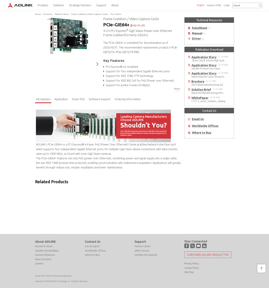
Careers (39, 263)
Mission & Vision (44, 246)
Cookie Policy (191, 267)
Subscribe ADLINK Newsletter (208, 254)
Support (140, 241)
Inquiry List (214, 5)
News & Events (43, 259)
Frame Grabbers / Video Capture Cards (89, 14)
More (177, 88)
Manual (197, 33)
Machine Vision (62, 14)
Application (61, 99)
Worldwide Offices (205, 126)
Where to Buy (201, 132)
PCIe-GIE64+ (116, 14)
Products (48, 14)
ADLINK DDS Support (146, 254)
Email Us (198, 119)
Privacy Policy (191, 263)
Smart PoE (78, 99)
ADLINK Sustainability (47, 250)
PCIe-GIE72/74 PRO (127, 52)
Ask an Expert (92, 246)
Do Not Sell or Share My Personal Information (53, 276)
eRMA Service (142, 250)
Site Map (189, 272)
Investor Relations (45, 254)
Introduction (43, 99)
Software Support (100, 99)
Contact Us (93, 241)
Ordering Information (128, 99)
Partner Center (143, 246)
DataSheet (199, 28)
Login (227, 5)
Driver (196, 38)
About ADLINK (45, 241)
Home (38, 14)
